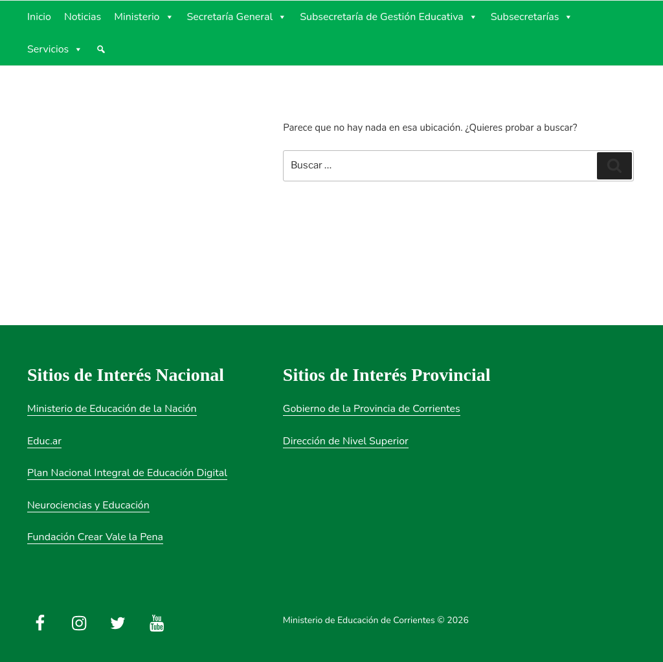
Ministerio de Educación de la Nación (112, 409)
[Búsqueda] (101, 49)
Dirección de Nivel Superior (346, 441)
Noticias (82, 17)
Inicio (39, 17)
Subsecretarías (532, 17)
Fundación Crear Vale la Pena (95, 537)
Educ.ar (44, 441)
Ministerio (144, 17)
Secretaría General (237, 17)
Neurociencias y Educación (88, 505)
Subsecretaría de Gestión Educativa (389, 17)
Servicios (55, 49)
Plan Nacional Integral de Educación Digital (127, 473)
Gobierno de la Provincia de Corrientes (371, 409)
